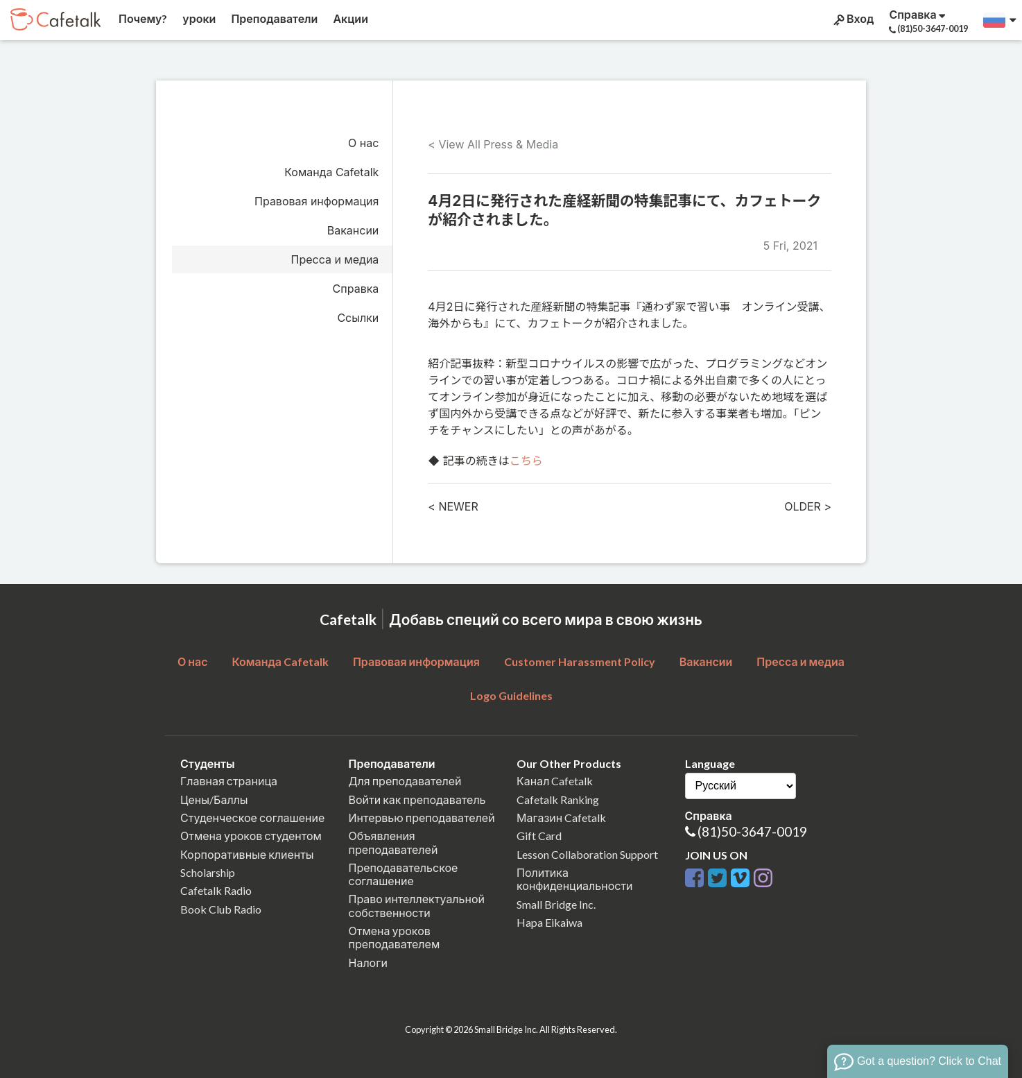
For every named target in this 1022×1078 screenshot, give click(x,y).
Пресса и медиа (335, 259)
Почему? (141, 18)
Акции (349, 18)
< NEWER (453, 506)
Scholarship (207, 872)
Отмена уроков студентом (251, 835)
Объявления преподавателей (393, 842)
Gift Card (539, 835)
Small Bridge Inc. (556, 904)
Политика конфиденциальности (575, 879)
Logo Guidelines (511, 695)
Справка (356, 289)
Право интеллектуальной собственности (417, 905)
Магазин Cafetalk (561, 817)
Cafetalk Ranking (558, 799)
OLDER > (807, 506)
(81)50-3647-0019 (752, 831)
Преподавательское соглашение (403, 874)
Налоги (368, 962)
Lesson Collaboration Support (587, 854)
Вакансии (353, 230)
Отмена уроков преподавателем (394, 937)
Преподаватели (273, 18)
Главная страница (228, 780)
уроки (198, 18)
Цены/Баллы (214, 799)
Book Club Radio (220, 909)
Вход (852, 19)
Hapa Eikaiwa (549, 922)
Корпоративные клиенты (247, 854)
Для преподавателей (405, 780)
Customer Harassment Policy (579, 661)
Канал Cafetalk (555, 780)
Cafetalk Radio (216, 890)
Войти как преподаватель (417, 799)
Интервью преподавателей (422, 817)
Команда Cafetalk (331, 172)
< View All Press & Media (493, 144)
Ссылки (358, 318)
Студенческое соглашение (252, 817)
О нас (363, 143)
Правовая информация (316, 201)
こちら (526, 461)
